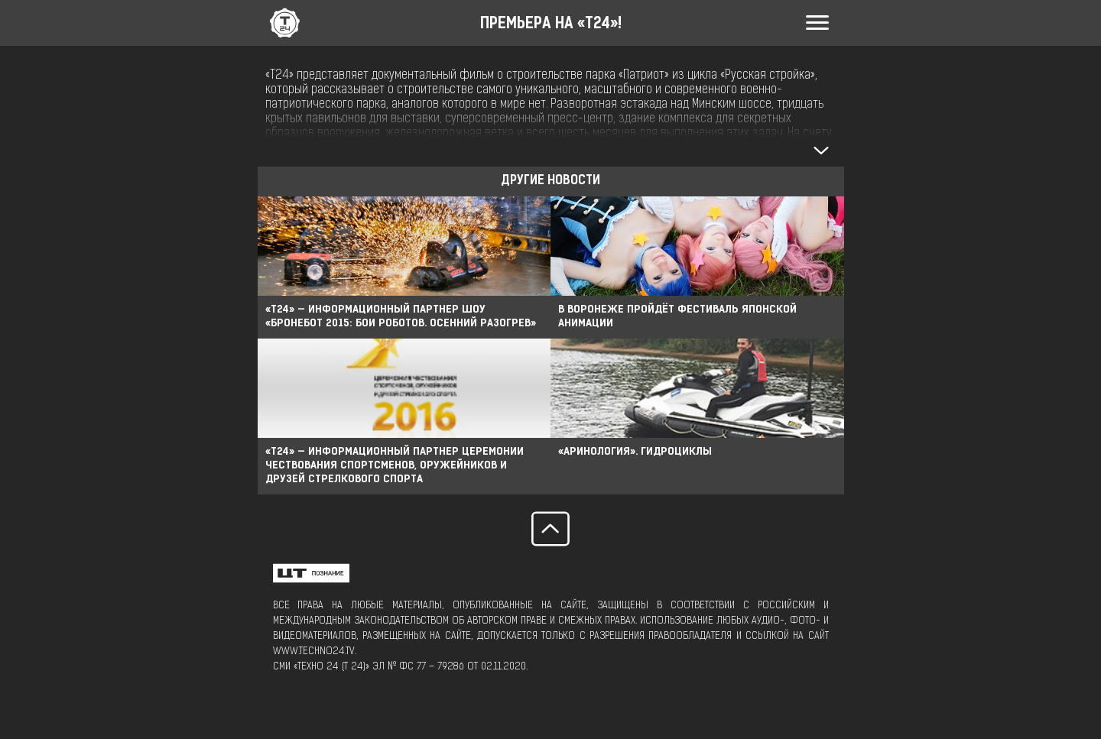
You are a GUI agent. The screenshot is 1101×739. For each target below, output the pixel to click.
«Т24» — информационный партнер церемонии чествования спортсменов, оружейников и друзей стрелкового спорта (394, 465)
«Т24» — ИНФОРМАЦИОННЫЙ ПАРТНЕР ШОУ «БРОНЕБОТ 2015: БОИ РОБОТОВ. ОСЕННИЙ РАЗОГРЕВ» (400, 316)
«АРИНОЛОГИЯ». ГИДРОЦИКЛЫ (635, 452)
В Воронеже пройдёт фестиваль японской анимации (677, 316)
